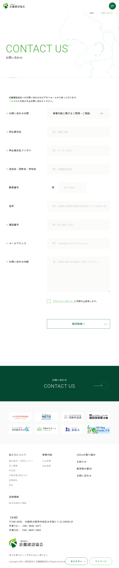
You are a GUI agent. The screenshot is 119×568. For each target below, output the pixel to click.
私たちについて (17, 455)
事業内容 (47, 455)
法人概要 (13, 465)
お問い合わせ (84, 475)
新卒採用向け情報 (17, 503)
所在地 (12, 470)
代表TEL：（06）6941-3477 (25, 526)
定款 (11, 485)
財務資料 (13, 480)
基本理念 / (21, 461)
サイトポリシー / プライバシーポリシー (28, 555)
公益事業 (46, 461)
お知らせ (82, 462)
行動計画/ (18, 475)
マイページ (101, 561)
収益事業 (46, 466)
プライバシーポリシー (63, 301)
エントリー (76, 561)
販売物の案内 (84, 468)
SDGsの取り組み (86, 455)
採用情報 (14, 497)
